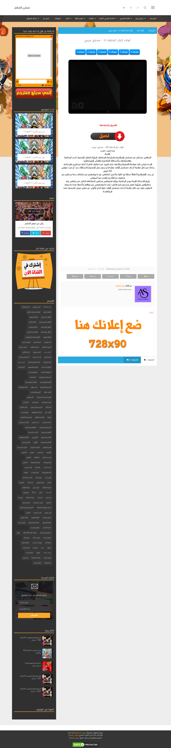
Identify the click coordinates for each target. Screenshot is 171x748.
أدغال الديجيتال (24, 357)
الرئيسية (153, 18)
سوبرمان (26, 538)
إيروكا (49, 417)
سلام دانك (36, 538)
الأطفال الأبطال (23, 437)
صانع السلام (25, 543)
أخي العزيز (47, 357)
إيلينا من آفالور (39, 417)
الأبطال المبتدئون (30, 427)
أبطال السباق (34, 317)
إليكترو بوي (24, 412)
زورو (18, 533)
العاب (67, 18)
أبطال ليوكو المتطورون (32, 337)
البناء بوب (40, 452)
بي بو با (39, 497)
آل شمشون (36, 307)
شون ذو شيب (37, 543)
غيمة (42, 548)
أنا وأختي (35, 402)
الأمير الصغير (26, 442)
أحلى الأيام (26, 352)
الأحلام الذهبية (46, 437)
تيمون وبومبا (47, 517)
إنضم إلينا (34, 211)
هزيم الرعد (47, 558)
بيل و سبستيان (38, 503)
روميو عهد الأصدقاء (30, 533)
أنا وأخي (26, 402)
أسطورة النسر (32, 372)
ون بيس (25, 558)
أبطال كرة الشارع (32, 332)
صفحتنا (25, 233)
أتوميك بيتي (26, 342)
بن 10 (34, 492)
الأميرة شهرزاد (34, 447)
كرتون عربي (47, 553)
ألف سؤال (34, 387)
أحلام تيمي (23, 347)
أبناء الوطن (47, 342)
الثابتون (28, 457)
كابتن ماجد (26, 548)
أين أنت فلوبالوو (37, 412)
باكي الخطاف (46, 487)
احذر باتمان (35, 422)
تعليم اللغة (79, 18)
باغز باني (30, 482)
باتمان (49, 482)
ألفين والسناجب (35, 392)
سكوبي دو (47, 538)
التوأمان (36, 457)
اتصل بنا (46, 18)
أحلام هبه (47, 352)
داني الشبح (47, 527)
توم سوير (48, 513)
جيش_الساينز (22, 7)
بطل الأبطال (26, 487)
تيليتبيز (28, 513)
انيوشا (26, 472)
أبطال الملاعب (33, 327)
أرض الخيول (47, 362)
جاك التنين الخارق (34, 523)
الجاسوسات (47, 462)
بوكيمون (26, 492)
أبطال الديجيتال (46, 317)
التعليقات (149, 360)
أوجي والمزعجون (36, 407)
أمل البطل (30, 397)
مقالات (91, 18)
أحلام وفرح (37, 352)
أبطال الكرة (32, 322)
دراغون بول (139, 18)
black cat (47, 307)
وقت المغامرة (35, 558)
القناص (37, 467)
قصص (35, 548)
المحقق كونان (46, 472)
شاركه (128, 276)
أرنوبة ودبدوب (46, 367)
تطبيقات (58, 18)
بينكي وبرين (26, 503)
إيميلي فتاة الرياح (26, 417)
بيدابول (48, 503)
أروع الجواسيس (33, 367)
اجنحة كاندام (46, 422)
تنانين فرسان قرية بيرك (27, 507)
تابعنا (35, 233)
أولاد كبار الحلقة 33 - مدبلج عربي (107, 40)
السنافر (25, 462)
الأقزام (35, 442)
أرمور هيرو (21, 362)
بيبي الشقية (30, 497)
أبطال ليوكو (47, 337)
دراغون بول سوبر (45, 533)
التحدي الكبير (46, 457)
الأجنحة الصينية (33, 432)
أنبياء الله (48, 407)
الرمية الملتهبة (35, 462)
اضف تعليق (91, 269)
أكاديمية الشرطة (45, 387)
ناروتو (38, 553)
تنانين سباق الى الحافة (44, 507)
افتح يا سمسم (23, 422)
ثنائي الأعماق (47, 523)
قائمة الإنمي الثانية (106, 18)
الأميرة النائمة (47, 447)
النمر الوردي (35, 472)
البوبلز (32, 452)
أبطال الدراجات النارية (33, 312)
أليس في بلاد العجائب (44, 397)
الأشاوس (35, 437)
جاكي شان (21, 523)
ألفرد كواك (47, 392)
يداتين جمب (37, 563)
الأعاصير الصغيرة (46, 442)
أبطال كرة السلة (46, 332)
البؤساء (48, 452)
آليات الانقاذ (25, 307)
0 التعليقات (132, 360)
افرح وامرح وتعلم (45, 427)
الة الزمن (24, 452)
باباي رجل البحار (27, 477)
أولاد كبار (101, 269)
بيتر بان (20, 497)
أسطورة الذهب (46, 372)
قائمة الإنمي (125, 18)
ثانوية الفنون (35, 517)
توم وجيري (37, 513)
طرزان (49, 548)
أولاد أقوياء (23, 407)
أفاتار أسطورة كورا (31, 382)
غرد (146, 276)
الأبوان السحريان (46, 432)
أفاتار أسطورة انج (45, 382)
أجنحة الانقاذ (34, 347)
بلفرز (40, 492)
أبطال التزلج (47, 312)
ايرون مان (38, 477)
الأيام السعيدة (22, 447)
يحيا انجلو (48, 563)
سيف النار (48, 543)
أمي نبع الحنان (46, 402)
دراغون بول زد (35, 527)
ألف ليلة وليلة (23, 387)
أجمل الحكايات (46, 347)
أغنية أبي (33, 377)
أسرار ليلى (21, 367)
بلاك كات (48, 492)
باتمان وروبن (40, 482)
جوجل (45, 233)
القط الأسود (47, 467)
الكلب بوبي (28, 467)
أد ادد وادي (37, 357)
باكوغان (21, 482)
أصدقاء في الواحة (45, 377)
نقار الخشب (29, 553)
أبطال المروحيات (46, 327)
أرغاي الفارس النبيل (34, 362)
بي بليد (48, 497)
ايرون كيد (48, 477)
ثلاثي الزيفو (24, 517)
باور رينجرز (36, 487)
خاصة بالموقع (32, 18)
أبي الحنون (37, 342)
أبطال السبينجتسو (45, 322)
